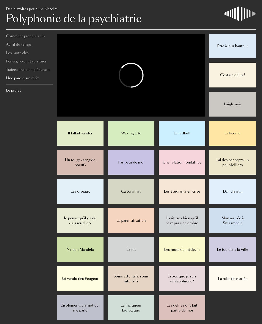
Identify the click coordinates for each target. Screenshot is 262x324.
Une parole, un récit (22, 78)
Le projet (13, 90)
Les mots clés (17, 52)
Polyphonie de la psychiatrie (131, 16)
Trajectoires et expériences (28, 69)
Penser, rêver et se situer (26, 61)
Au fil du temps (19, 44)
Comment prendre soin (25, 36)
